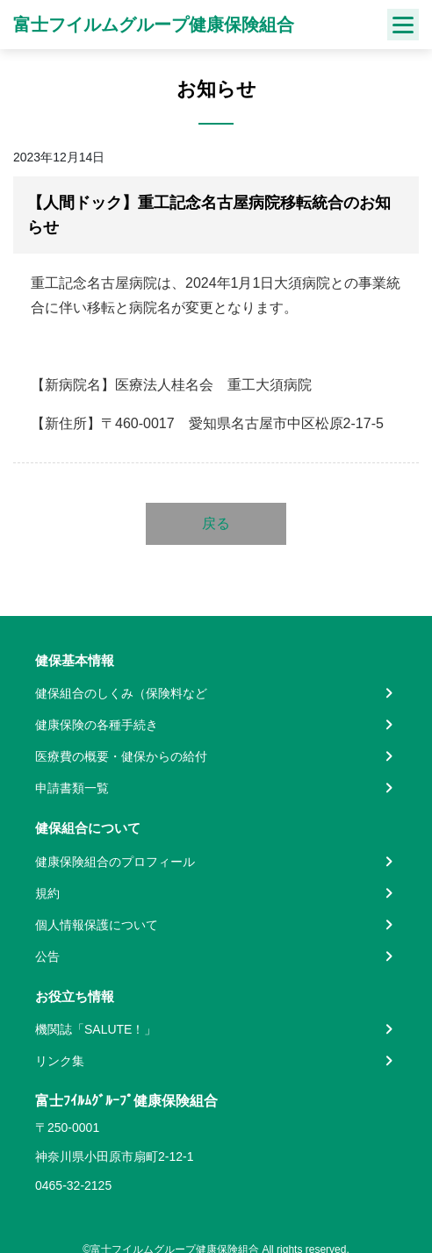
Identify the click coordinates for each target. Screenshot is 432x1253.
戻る (216, 523)
